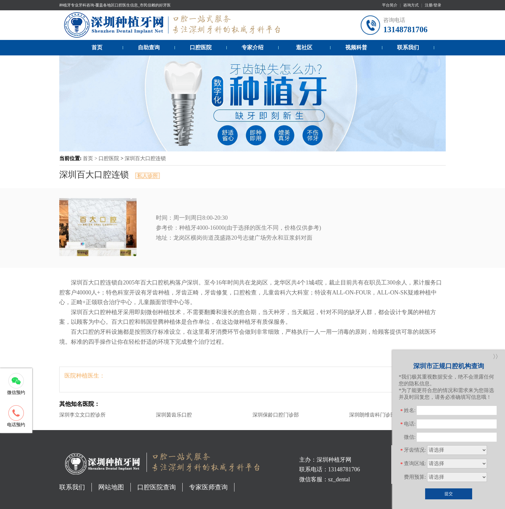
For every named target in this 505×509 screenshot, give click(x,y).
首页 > (91, 158)
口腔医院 (201, 47)
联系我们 (408, 47)
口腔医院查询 (156, 487)
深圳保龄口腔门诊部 (275, 415)
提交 (448, 493)
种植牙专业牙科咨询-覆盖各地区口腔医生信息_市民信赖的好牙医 (115, 5)
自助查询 (149, 47)
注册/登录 (433, 5)
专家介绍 (252, 47)
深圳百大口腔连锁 (145, 158)
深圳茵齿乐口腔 (174, 415)
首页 (96, 47)
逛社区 (304, 47)
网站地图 (111, 487)
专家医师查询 (208, 487)
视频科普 (356, 47)
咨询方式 (411, 5)
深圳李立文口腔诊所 (82, 415)
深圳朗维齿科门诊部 (372, 415)
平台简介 (389, 5)
